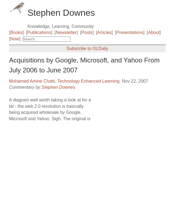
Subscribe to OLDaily (87, 48)
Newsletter (66, 32)
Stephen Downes (58, 87)
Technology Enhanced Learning (88, 81)
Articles (104, 32)
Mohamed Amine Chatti (32, 81)
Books (16, 32)
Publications (39, 32)
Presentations (129, 32)
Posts (86, 32)
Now (14, 38)
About (154, 32)
